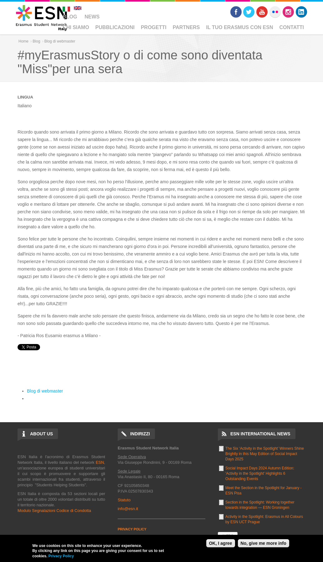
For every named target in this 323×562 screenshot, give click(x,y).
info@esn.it (128, 508)
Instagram (288, 12)
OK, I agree (220, 543)
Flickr (275, 12)
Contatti (291, 27)
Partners (186, 27)
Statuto (124, 500)
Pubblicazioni (115, 27)
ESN (100, 462)
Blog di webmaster (59, 41)
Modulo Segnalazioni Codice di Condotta (54, 510)
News (92, 16)
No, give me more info (263, 543)
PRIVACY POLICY (132, 529)
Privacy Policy (61, 556)
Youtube (262, 12)
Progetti (154, 27)
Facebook (236, 12)
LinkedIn (301, 12)
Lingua (25, 97)
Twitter (248, 12)
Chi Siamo (76, 27)
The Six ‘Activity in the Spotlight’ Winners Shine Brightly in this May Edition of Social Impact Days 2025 (264, 453)
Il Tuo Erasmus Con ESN (239, 27)
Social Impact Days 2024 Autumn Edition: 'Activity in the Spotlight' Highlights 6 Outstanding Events (259, 473)
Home (23, 41)
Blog (70, 16)
